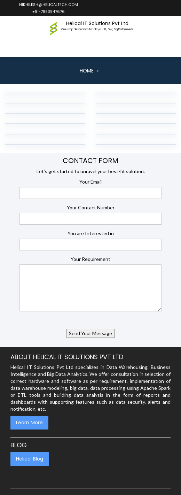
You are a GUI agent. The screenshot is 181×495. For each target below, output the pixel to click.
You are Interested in (91, 233)
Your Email (90, 182)
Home (87, 70)
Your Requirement (90, 259)
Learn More (29, 422)
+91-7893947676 (48, 11)
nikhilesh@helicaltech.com (48, 4)
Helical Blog (29, 458)
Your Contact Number (91, 207)
